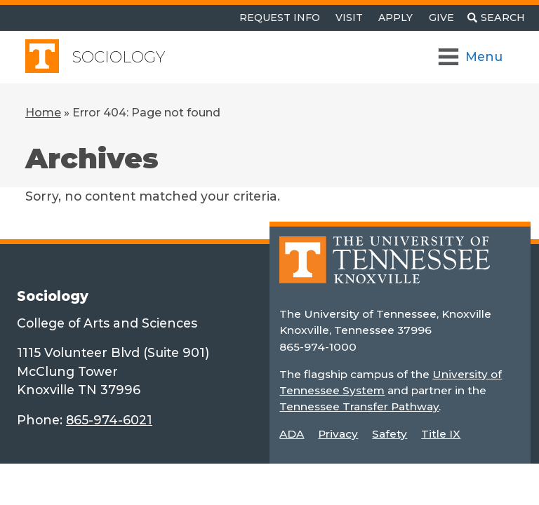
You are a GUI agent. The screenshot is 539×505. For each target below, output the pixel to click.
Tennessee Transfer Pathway (359, 406)
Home (43, 112)
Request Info (279, 17)
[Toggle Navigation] (471, 56)
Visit (349, 17)
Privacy (338, 433)
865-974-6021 (109, 419)
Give (441, 17)
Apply (395, 17)
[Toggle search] (496, 18)
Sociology (118, 57)
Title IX (440, 433)
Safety (389, 433)
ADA (291, 433)
